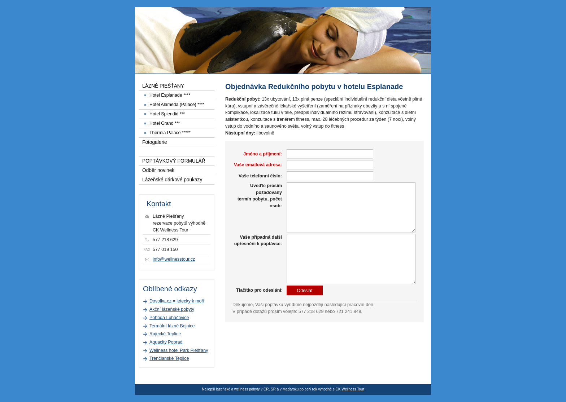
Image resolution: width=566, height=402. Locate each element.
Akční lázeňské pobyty (171, 309)
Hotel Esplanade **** (169, 95)
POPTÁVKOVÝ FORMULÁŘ (173, 161)
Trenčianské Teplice (169, 358)
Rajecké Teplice (165, 333)
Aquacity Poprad (166, 342)
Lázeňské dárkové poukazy (172, 179)
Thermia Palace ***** (170, 132)
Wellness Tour (352, 389)
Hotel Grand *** (164, 123)
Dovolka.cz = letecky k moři (176, 301)
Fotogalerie (154, 142)
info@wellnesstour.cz (174, 259)
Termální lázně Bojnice (172, 325)
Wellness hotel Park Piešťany (178, 350)
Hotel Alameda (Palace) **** (176, 104)
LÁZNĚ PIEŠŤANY (163, 86)
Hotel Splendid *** (167, 113)
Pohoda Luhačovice (169, 317)
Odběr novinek (158, 170)
